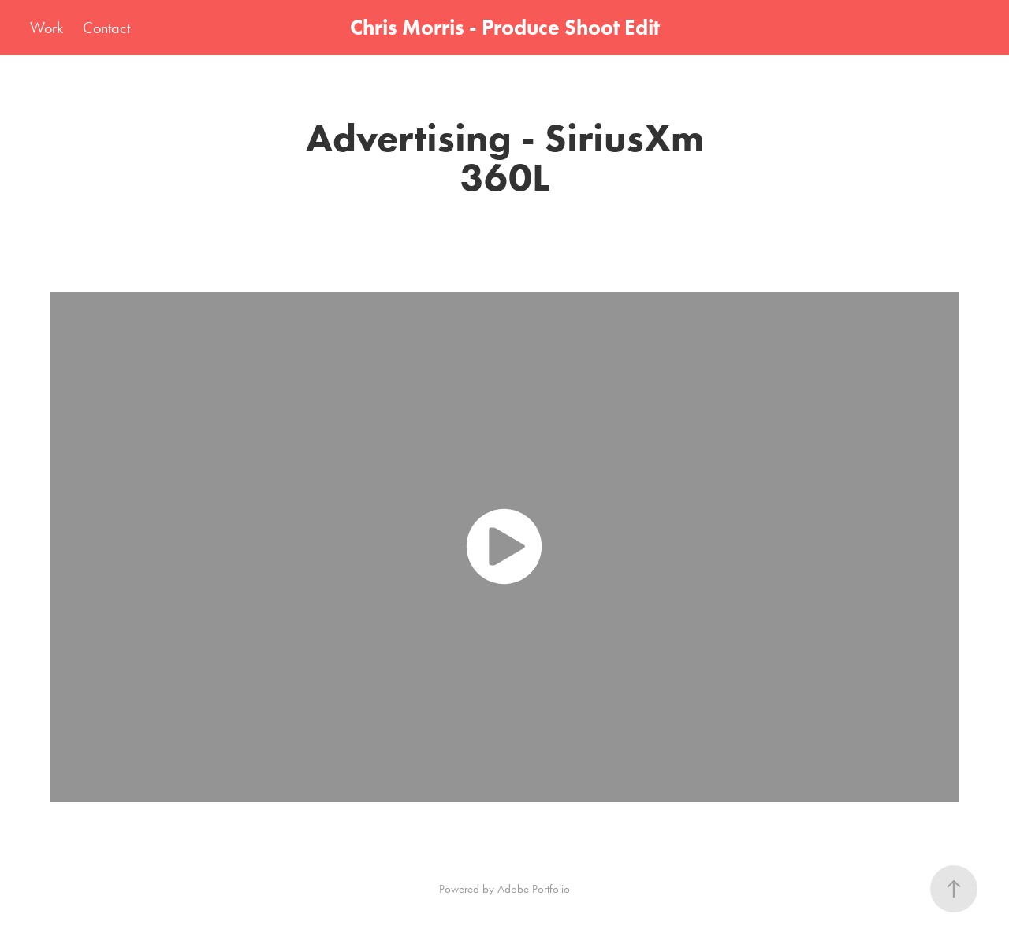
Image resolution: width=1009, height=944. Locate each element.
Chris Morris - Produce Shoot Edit (505, 27)
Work (46, 27)
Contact (106, 27)
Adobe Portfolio (533, 889)
